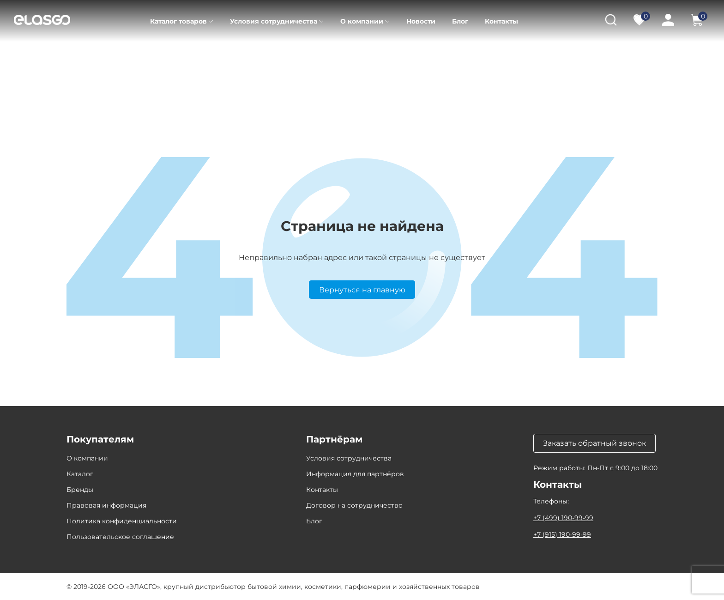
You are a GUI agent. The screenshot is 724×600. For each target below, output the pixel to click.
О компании (361, 21)
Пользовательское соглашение (120, 537)
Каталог (121, 55)
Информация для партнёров (355, 474)
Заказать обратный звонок (594, 443)
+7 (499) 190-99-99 (563, 518)
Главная (79, 55)
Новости (420, 21)
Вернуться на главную (362, 289)
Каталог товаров (178, 21)
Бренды (79, 489)
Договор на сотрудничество (354, 505)
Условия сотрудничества (273, 21)
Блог (460, 21)
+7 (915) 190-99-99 (562, 534)
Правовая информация (106, 505)
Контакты (501, 21)
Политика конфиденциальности (121, 521)
